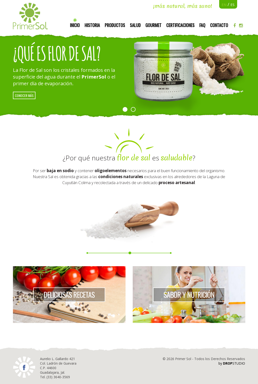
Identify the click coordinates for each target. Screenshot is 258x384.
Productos (115, 25)
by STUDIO (231, 363)
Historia (92, 25)
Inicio (75, 25)
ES (232, 4)
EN (224, 4)
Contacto (219, 25)
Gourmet (153, 25)
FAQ (202, 25)
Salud (135, 25)
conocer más (24, 95)
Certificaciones (180, 25)
